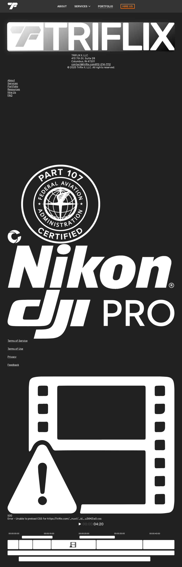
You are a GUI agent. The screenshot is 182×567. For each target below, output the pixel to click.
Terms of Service (17, 340)
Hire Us (12, 92)
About (11, 80)
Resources (14, 89)
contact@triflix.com (83, 64)
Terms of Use (15, 348)
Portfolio (13, 86)
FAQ (10, 95)
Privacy (12, 356)
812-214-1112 (103, 64)
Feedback (13, 364)
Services (13, 83)
